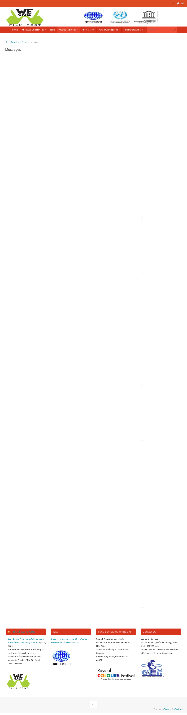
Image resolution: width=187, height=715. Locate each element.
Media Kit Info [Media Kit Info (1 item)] (75, 639)
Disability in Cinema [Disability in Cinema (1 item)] (59, 639)
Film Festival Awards (22, 632)
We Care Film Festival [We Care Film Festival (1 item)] (68, 643)
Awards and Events (19, 42)
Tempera (168, 709)
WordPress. (179, 709)
